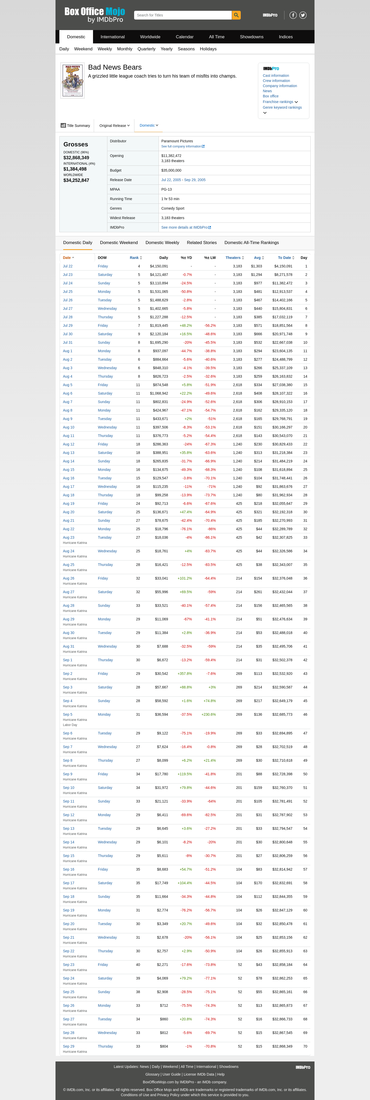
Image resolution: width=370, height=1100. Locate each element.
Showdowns (252, 36)
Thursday (105, 317)
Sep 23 (68, 965)
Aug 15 (68, 470)
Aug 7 (67, 402)
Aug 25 (68, 565)
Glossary (152, 1074)
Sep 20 (68, 924)
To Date (284, 258)
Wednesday (107, 308)
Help (221, 1074)
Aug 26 (68, 578)
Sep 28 (68, 1033)
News (267, 91)
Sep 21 (68, 937)
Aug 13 (68, 453)
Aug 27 (68, 592)
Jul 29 (67, 325)
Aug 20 (68, 512)
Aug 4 (67, 376)
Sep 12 (68, 815)
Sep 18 (68, 896)
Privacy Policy (168, 1095)
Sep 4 (67, 701)
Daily (64, 48)
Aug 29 (68, 619)
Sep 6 (67, 733)
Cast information (276, 75)
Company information (280, 86)
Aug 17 (68, 486)
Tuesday (105, 300)
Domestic (76, 36)
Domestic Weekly (162, 242)
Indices (286, 36)
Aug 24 (68, 551)
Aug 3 (67, 368)
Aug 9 (67, 419)
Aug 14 (68, 461)
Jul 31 (67, 342)
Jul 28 (67, 317)
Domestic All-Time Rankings (252, 242)
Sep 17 (68, 883)
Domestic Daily (77, 242)
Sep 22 (68, 951)
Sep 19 (68, 910)
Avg (257, 258)
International (113, 36)
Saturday (105, 275)
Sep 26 (68, 1005)
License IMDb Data (199, 1074)
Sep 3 (67, 687)
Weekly (105, 48)
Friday (103, 266)
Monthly (125, 48)
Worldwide (150, 36)
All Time (217, 36)
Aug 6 (67, 393)
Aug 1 (67, 351)
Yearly (167, 48)
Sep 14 (68, 842)
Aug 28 (68, 605)
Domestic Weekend (119, 242)
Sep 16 (68, 869)
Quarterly (146, 48)
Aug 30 (68, 633)
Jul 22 (67, 266)
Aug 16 (68, 478)
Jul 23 (67, 275)
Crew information (276, 81)
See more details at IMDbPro (186, 227)
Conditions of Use (135, 1095)
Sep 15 (68, 856)
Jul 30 (67, 334)
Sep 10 (68, 788)
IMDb (206, 1082)
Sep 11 (68, 801)
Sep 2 (67, 674)
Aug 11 (68, 436)
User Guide (172, 1074)
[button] (280, 102)
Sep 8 (67, 760)
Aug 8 (67, 410)
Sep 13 (68, 828)
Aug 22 (68, 529)
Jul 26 (67, 300)
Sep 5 (67, 714)
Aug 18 (68, 495)
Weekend (83, 48)
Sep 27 (68, 1019)
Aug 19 (68, 503)
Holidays (208, 48)
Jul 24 (67, 283)
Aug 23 (68, 537)
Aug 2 (67, 359)
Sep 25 (68, 992)
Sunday (104, 283)
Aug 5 (67, 385)
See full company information (183, 146)
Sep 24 (68, 978)
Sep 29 (68, 1046)
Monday (104, 292)
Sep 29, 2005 (195, 180)
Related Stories (202, 242)
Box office (271, 96)
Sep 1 (67, 660)
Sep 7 (67, 747)
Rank (134, 258)
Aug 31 (68, 646)
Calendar (185, 36)
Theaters (233, 258)
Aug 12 (68, 444)
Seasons (186, 48)
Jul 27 (67, 308)
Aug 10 (68, 427)
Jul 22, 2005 (171, 180)
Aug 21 (68, 520)
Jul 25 (67, 292)
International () (79, 163)
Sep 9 (67, 774)
